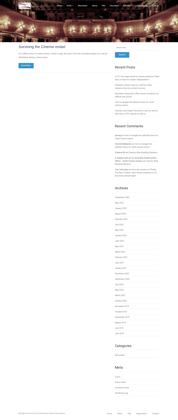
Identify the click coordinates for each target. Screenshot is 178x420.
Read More (26, 65)
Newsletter (83, 6)
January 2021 (121, 268)
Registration (141, 413)
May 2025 (119, 203)
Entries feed (120, 382)
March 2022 (120, 252)
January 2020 (121, 301)
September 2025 (122, 197)
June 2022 (119, 241)
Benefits (127, 6)
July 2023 (119, 224)
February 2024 (121, 219)
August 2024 (120, 214)
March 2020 (120, 295)
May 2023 (119, 230)
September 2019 (122, 317)
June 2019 (119, 333)
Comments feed (122, 387)
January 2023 (121, 235)
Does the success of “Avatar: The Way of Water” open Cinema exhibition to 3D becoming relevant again (136, 172)
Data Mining (142, 6)
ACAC (70, 6)
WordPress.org (121, 393)
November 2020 (122, 273)
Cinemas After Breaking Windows (142, 152)
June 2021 (119, 263)
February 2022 (121, 257)
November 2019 (122, 306)
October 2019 (121, 312)
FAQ (103, 6)
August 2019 (120, 322)
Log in (117, 377)
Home (59, 6)
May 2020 (119, 290)
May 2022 (119, 246)
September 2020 (122, 279)
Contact (155, 6)
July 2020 (119, 284)
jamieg (118, 135)
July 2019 (119, 328)
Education (114, 6)
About (94, 6)
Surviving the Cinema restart (42, 47)
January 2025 (121, 208)
